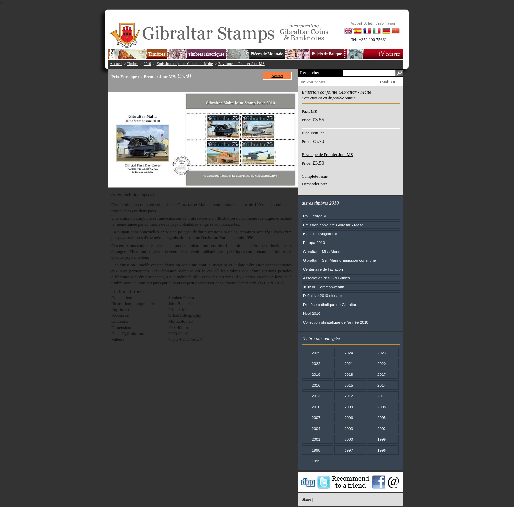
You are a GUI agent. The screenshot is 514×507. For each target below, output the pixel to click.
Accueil (116, 64)
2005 (381, 418)
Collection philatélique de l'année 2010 (335, 322)
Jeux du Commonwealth (323, 287)
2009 (349, 407)
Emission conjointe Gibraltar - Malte (185, 64)
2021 (349, 363)
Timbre (132, 64)
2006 (349, 418)
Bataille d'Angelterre (320, 234)
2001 (316, 439)
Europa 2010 (314, 242)
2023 (381, 353)
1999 (381, 439)
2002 (381, 428)
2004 (316, 428)
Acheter (277, 76)
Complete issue (315, 176)
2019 (316, 374)
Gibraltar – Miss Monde (323, 251)
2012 (349, 396)
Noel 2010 (311, 313)
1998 (316, 450)
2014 (381, 385)
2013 (316, 396)
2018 (349, 374)
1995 (316, 461)
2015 (349, 385)
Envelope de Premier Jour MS (241, 64)
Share (306, 499)
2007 (316, 418)
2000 (349, 439)
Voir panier (315, 81)
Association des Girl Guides (326, 278)
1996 (381, 450)
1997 (349, 450)
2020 (381, 363)
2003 (349, 428)
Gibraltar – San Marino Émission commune (339, 260)
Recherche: (309, 72)
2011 (381, 396)
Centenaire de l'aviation (323, 269)
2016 (316, 385)
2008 (381, 407)
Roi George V (314, 216)
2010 (147, 64)
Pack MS (309, 111)
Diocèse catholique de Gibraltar (329, 304)
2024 (349, 353)
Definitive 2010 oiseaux (323, 296)
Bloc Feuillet (313, 133)
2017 (381, 374)
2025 (316, 353)
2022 (316, 363)
